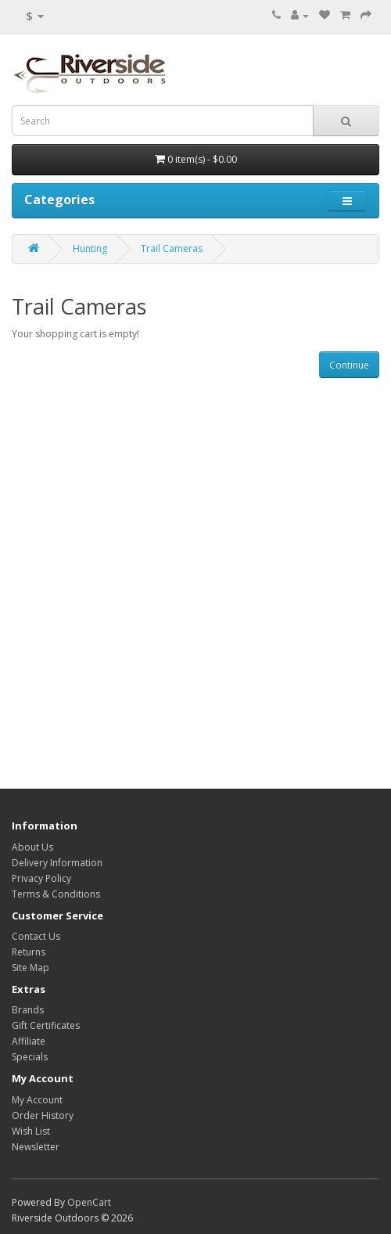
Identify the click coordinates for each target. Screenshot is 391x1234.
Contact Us (36, 936)
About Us (32, 847)
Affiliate (28, 1041)
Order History (43, 1115)
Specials (30, 1056)
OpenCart (89, 1202)
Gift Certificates (46, 1025)
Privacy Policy (41, 878)
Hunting (90, 248)
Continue (349, 365)
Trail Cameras (172, 248)
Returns (28, 952)
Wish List (31, 1131)
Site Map (30, 967)
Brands (28, 1009)
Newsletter (35, 1146)
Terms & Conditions (56, 894)
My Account (37, 1099)
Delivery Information (57, 862)
